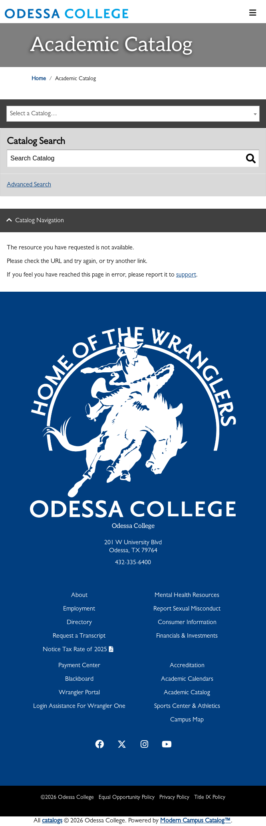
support (186, 275)
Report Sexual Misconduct (186, 609)
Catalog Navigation (39, 221)
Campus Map (187, 720)
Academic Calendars (187, 679)
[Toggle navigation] (252, 13)
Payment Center (79, 666)
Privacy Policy (174, 797)
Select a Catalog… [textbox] (33, 114)
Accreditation (187, 666)
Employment (79, 609)
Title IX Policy (209, 797)
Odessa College (133, 526)
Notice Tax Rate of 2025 (75, 650)
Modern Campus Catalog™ (195, 821)
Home (39, 79)
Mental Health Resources (187, 596)
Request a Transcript (79, 636)
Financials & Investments (187, 636)
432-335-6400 (133, 563)
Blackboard (79, 679)
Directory (79, 623)
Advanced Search (29, 185)
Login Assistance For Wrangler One (79, 706)
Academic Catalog (187, 693)
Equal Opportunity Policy (127, 797)
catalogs (52, 821)
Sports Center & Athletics (187, 706)
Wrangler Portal (79, 693)
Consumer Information (187, 623)
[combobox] (133, 114)
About (79, 596)
